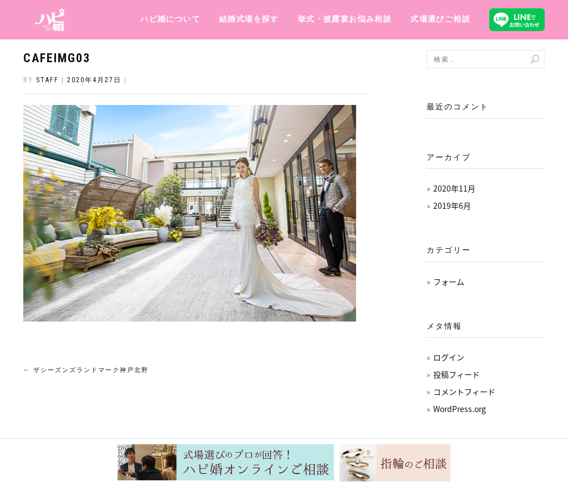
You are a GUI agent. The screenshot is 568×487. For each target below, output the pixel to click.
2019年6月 (452, 205)
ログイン (448, 357)
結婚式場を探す (249, 18)
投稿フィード (456, 374)
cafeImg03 (56, 58)
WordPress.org (459, 408)
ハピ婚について (170, 18)
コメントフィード (464, 391)
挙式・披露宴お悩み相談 (345, 18)
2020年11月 (454, 188)
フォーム (448, 281)
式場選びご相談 (440, 18)
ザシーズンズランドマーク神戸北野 (86, 370)
